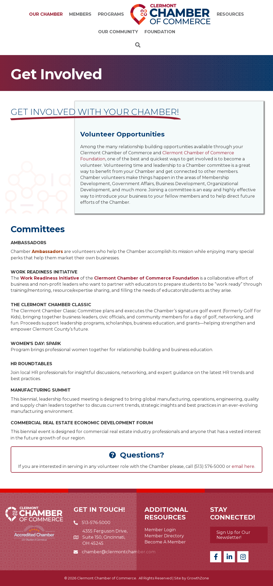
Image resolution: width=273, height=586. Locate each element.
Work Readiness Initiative (49, 278)
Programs (111, 14)
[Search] (136, 45)
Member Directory (164, 535)
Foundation (159, 31)
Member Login (160, 529)
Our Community (118, 31)
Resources (230, 14)
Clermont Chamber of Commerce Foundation (146, 278)
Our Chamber (46, 14)
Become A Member (165, 542)
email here (243, 466)
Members (80, 14)
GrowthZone (198, 578)
